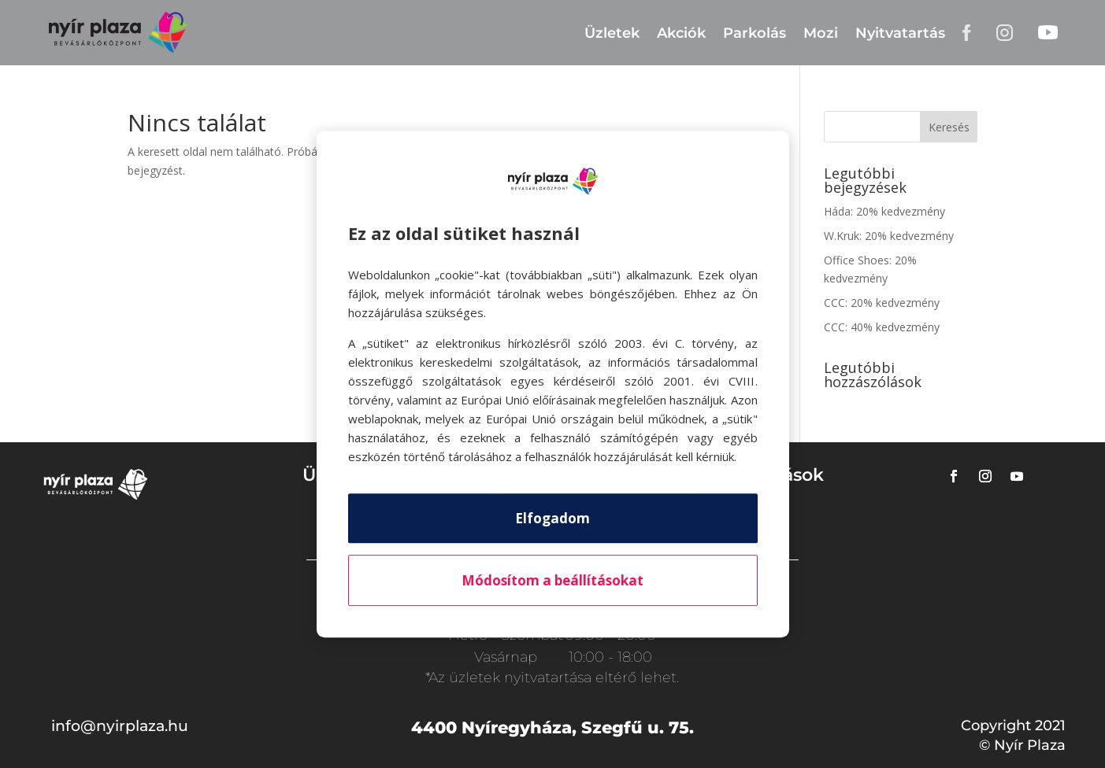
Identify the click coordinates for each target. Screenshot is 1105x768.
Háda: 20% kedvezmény (884, 211)
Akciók (681, 33)
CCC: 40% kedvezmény (882, 326)
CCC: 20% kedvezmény (882, 302)
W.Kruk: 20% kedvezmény (889, 235)
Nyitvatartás (900, 33)
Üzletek (612, 33)
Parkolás (754, 33)
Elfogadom (552, 518)
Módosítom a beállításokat (552, 580)
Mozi (820, 33)
